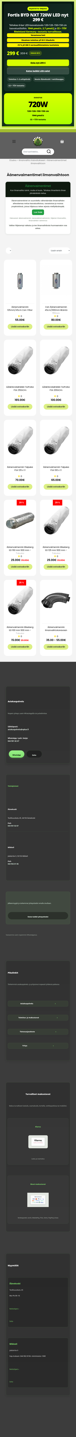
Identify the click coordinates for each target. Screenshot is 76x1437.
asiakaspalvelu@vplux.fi (18, 729)
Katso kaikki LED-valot (38, 71)
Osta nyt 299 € (37, 62)
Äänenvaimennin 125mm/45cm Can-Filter (20, 308)
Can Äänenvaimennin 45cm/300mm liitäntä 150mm (56, 310)
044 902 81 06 (13, 864)
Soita (34, 755)
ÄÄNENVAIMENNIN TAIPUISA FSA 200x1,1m (56, 389)
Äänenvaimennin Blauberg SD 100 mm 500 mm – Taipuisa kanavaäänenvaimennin (20, 632)
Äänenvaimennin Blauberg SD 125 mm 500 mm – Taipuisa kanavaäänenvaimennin (56, 552)
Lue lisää (38, 212)
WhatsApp (16, 755)
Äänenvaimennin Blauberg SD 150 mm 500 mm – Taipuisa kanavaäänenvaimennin (20, 552)
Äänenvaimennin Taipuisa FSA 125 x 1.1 (20, 469)
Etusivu (12, 160)
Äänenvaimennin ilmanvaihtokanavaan (56, 629)
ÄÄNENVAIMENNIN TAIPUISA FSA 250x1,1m (20, 389)
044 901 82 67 (13, 741)
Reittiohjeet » (14, 1309)
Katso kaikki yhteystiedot (38, 917)
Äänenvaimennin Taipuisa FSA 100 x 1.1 (56, 469)
